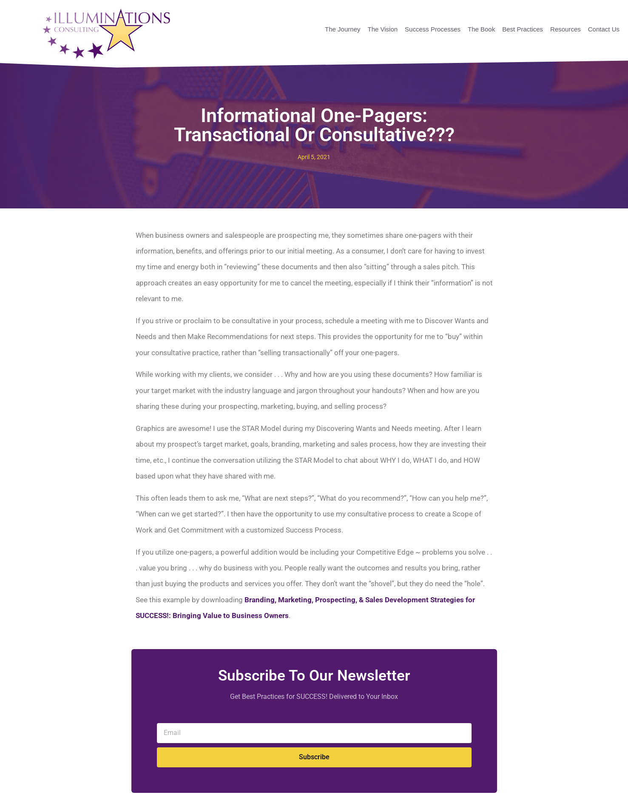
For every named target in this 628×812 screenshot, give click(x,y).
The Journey (342, 29)
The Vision (382, 29)
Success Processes (432, 29)
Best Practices (522, 29)
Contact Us (603, 29)
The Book (481, 29)
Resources (565, 29)
